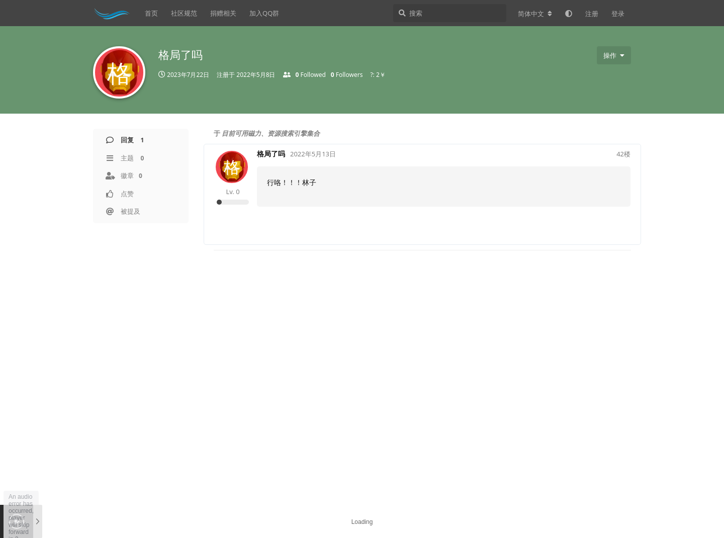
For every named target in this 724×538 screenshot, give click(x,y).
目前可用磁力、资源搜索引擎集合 (271, 133)
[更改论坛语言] (535, 14)
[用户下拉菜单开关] (614, 55)
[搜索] (449, 13)
